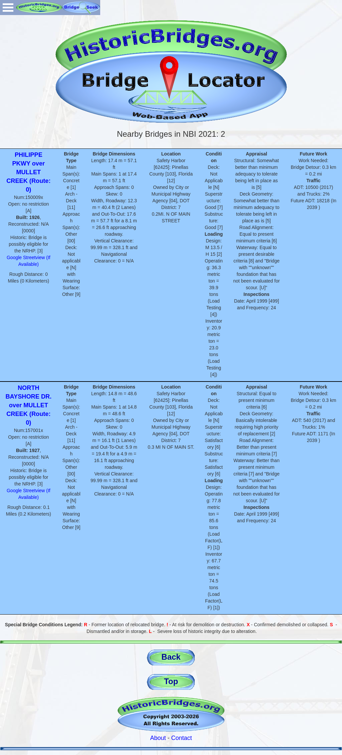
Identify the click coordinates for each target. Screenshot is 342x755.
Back (170, 656)
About (158, 738)
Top (171, 681)
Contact (181, 738)
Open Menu (8, 7)
